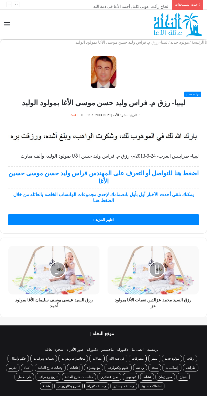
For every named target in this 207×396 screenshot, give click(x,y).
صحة (154, 368)
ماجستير (107, 350)
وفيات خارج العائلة (50, 368)
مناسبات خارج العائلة (79, 377)
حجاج (183, 377)
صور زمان (165, 377)
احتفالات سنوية (151, 386)
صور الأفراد (75, 350)
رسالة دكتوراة (96, 386)
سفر (154, 358)
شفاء (46, 386)
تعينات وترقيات (43, 358)
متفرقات (138, 358)
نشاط (147, 377)
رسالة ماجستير (123, 386)
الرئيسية (153, 350)
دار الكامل (24, 377)
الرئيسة (199, 42)
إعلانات (75, 368)
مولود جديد (179, 42)
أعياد (27, 368)
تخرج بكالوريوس (68, 386)
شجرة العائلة (54, 350)
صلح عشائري (109, 377)
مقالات (97, 358)
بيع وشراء (93, 368)
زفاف (190, 358)
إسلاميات (171, 368)
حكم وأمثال (18, 358)
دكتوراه (122, 350)
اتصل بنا (138, 350)
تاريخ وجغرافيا (48, 377)
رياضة (140, 368)
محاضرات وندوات (73, 358)
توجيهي (131, 377)
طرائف (190, 368)
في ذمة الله (116, 358)
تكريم (12, 368)
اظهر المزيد (103, 220)
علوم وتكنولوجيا (118, 368)
